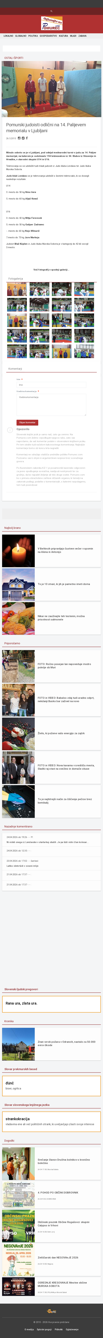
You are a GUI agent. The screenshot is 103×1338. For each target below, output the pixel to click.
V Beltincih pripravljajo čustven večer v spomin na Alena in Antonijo (65, 552)
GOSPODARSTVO (48, 36)
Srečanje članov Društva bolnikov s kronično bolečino (64, 1163)
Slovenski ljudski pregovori (21, 990)
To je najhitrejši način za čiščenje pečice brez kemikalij (65, 802)
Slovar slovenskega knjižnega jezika (26, 1106)
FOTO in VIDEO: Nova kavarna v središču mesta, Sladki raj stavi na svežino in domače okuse (66, 769)
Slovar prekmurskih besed (20, 1070)
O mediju (29, 1331)
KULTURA (63, 36)
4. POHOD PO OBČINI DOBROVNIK (58, 1193)
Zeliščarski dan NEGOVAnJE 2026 (58, 1258)
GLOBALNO (20, 36)
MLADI (73, 36)
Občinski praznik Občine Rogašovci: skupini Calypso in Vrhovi (63, 1225)
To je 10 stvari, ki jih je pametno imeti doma (64, 585)
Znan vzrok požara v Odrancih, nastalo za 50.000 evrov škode (67, 1045)
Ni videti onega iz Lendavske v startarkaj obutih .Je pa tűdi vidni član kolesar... (50, 844)
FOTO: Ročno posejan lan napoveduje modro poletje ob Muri (64, 667)
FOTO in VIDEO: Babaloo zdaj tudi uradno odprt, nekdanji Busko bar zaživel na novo (66, 701)
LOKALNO (8, 36)
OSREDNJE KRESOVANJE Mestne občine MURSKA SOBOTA (62, 1285)
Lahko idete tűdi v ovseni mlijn (23, 867)
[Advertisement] (51, 941)
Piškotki (59, 1331)
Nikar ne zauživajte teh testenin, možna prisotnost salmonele (61, 619)
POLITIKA (33, 36)
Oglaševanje (72, 1331)
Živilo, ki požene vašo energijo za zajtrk (61, 735)
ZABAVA (82, 36)
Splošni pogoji (44, 1331)
